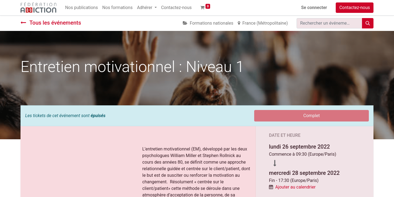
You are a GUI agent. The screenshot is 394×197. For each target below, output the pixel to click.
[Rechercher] (367, 23)
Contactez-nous (354, 7)
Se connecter (314, 7)
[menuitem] (81, 7)
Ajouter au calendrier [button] (295, 187)
